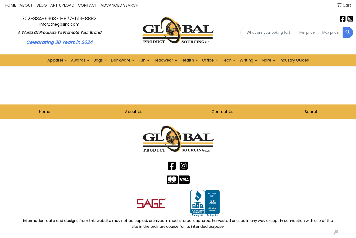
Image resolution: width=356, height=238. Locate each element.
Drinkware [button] (121, 60)
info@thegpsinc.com (59, 24)
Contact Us (222, 111)
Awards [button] (78, 60)
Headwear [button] (163, 60)
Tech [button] (227, 60)
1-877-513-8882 (78, 18)
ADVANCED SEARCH (119, 5)
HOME (10, 5)
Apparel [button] (55, 60)
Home (44, 111)
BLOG (41, 5)
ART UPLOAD (62, 5)
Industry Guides (294, 60)
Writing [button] (246, 60)
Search (311, 111)
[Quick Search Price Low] (308, 32)
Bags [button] (98, 60)
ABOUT (26, 5)
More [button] (266, 60)
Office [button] (208, 60)
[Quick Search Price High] (331, 32)
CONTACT (87, 5)
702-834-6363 (39, 18)
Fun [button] (142, 60)
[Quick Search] (268, 32)
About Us (133, 111)
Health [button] (187, 60)
